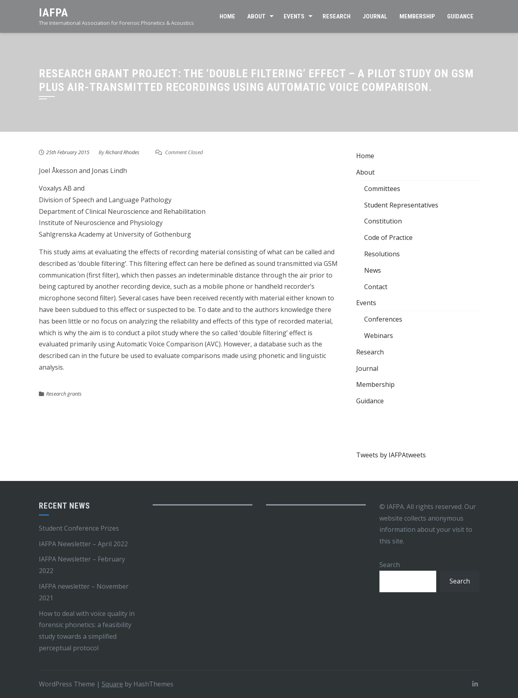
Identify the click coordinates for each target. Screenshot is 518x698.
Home (227, 16)
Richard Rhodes (122, 152)
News (372, 270)
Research (336, 16)
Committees (382, 188)
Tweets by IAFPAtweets (391, 455)
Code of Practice (388, 237)
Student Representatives (401, 205)
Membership (417, 16)
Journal (375, 16)
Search (389, 564)
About (256, 16)
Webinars (378, 335)
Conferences (383, 319)
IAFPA (53, 12)
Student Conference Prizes (79, 528)
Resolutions (382, 253)
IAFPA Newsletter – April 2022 (83, 543)
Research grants (64, 393)
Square (112, 684)
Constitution (383, 221)
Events (294, 16)
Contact (375, 286)
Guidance (460, 16)
